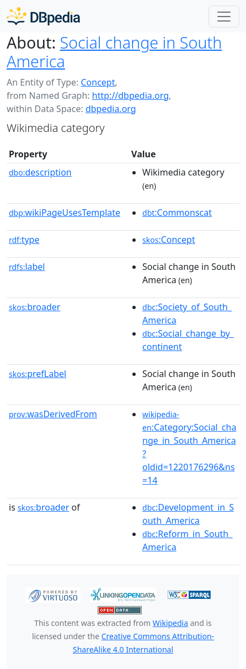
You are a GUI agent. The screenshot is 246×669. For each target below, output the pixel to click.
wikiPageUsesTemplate (64, 212)
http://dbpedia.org (130, 95)
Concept (98, 82)
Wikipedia (170, 623)
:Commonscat (177, 212)
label (27, 267)
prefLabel (37, 374)
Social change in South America (114, 51)
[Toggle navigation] (223, 17)
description (40, 172)
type (24, 239)
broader (34, 307)
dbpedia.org (110, 109)
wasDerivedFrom (53, 414)
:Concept (168, 239)
